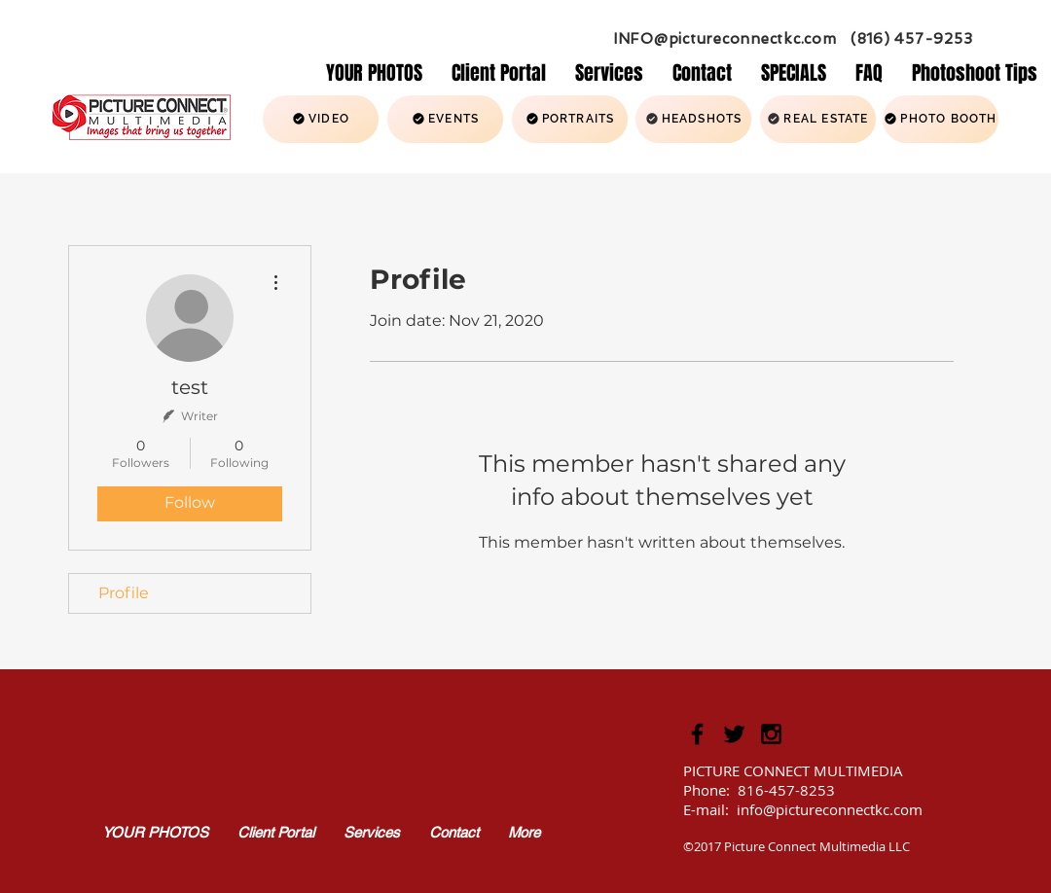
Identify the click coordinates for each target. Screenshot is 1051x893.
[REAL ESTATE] (818, 119)
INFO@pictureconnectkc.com (725, 39)
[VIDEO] (321, 119)
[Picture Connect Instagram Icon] (771, 734)
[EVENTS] (445, 119)
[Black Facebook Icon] (697, 734)
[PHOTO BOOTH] (940, 119)
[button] (609, 72)
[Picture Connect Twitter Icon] (734, 734)
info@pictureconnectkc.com (830, 809)
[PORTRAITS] (570, 119)
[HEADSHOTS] (693, 119)
